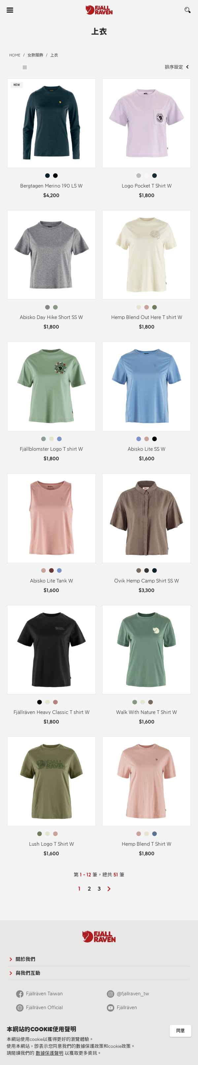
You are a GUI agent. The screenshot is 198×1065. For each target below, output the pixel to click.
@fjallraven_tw (133, 994)
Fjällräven (127, 1008)
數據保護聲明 (49, 1053)
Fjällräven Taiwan (44, 994)
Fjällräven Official (44, 1008)
